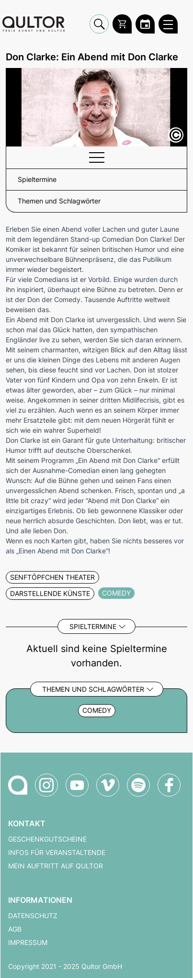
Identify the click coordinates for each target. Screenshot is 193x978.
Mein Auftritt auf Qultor (55, 866)
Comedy (96, 710)
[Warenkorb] (122, 24)
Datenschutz (32, 916)
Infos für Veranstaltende (56, 852)
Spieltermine (92, 626)
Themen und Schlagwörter (93, 689)
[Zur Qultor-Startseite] (17, 785)
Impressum (27, 942)
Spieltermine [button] (37, 179)
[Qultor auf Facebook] (169, 785)
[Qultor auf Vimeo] (107, 785)
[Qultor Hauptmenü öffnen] (168, 24)
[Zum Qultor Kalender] (145, 24)
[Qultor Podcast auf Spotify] (138, 785)
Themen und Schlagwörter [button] (59, 201)
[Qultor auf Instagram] (46, 785)
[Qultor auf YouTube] (77, 785)
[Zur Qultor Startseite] (33, 24)
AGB (15, 929)
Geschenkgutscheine (47, 839)
